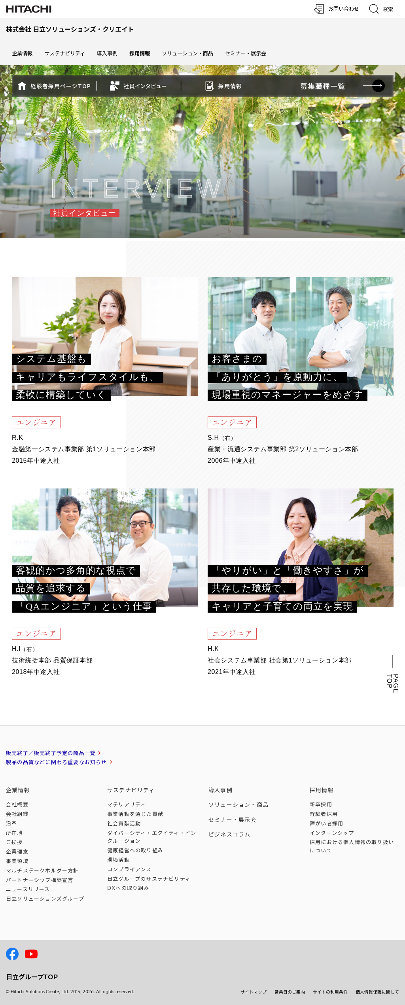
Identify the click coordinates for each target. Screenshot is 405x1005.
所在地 (14, 833)
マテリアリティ (126, 804)
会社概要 (17, 804)
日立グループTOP (32, 977)
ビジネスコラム (229, 834)
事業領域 (17, 861)
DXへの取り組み (128, 888)
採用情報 (322, 790)
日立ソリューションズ (45, 898)
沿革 (11, 823)
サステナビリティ (64, 53)
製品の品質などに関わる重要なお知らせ (56, 762)
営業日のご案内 (289, 992)
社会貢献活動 (124, 823)
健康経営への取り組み (135, 850)
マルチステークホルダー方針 (42, 870)
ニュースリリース (28, 889)
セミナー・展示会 (245, 53)
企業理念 (17, 851)
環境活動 (118, 860)
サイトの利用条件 (330, 992)
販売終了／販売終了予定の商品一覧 (51, 753)
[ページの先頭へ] (375, 910)
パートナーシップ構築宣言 (39, 880)
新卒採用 (321, 804)
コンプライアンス (129, 869)
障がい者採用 (326, 823)
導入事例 (107, 53)
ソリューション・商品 (187, 53)
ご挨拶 (14, 842)
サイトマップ (253, 992)
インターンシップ (332, 833)
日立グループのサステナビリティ (149, 879)
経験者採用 (324, 814)
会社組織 (17, 814)
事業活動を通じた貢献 (135, 814)
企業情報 (22, 53)
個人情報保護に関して (377, 992)
